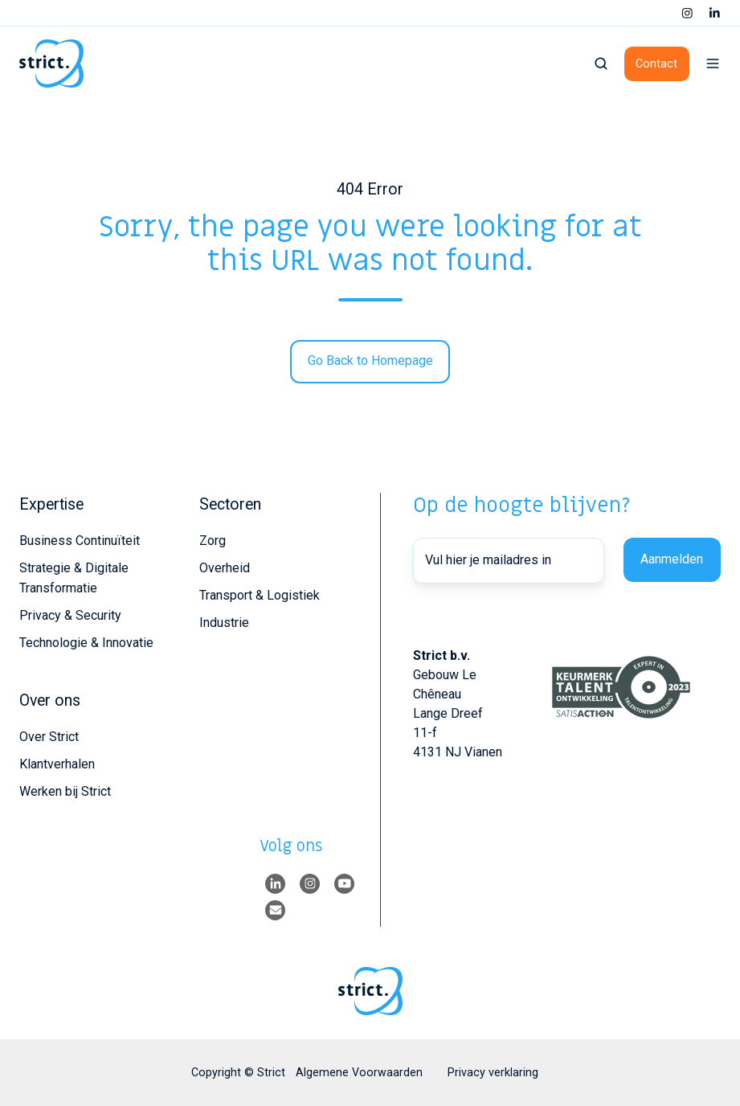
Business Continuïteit (79, 540)
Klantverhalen (57, 764)
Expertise (51, 504)
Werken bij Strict (65, 791)
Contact (656, 63)
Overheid (224, 568)
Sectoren (230, 504)
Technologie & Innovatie (86, 642)
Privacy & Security (70, 615)
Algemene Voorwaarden (359, 1072)
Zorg (212, 540)
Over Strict (49, 736)
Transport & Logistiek (259, 595)
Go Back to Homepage (370, 360)
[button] (601, 63)
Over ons (49, 700)
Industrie (224, 622)
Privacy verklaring (493, 1072)
